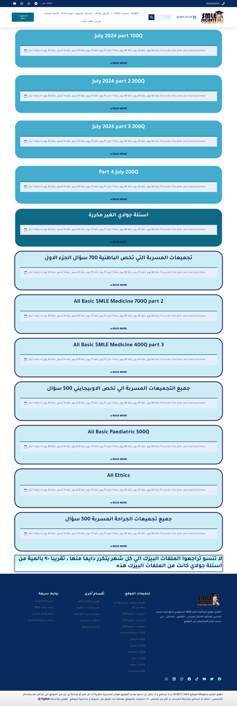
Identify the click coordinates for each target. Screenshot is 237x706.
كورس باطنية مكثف (91, 21)
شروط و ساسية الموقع (84, 699)
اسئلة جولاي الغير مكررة (118, 215)
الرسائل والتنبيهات (83, 13)
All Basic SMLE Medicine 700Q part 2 (118, 302)
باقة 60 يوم (153, 50)
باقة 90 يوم (126, 50)
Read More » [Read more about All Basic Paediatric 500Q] (118, 459)
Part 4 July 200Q (118, 172)
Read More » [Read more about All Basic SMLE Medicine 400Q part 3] (118, 372)
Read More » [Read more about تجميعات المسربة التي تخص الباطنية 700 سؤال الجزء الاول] (118, 285)
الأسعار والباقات (101, 13)
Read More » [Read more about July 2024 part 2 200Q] (118, 109)
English (135, 13)
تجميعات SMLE (120, 13)
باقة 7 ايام (113, 50)
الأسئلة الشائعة (51, 13)
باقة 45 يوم (139, 50)
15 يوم (103, 50)
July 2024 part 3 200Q (118, 127)
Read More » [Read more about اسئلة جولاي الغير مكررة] (118, 242)
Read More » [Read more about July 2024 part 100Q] (118, 63)
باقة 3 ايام (34, 50)
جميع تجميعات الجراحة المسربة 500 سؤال (118, 519)
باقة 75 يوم (92, 50)
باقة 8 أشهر (78, 50)
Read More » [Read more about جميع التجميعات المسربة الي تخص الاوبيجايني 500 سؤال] (118, 416)
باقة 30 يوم (50, 50)
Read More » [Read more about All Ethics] (118, 503)
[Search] (151, 17)
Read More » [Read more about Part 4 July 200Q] (118, 199)
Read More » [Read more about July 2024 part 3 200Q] (118, 154)
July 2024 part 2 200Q (118, 82)
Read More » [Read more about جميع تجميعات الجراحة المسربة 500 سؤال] (118, 546)
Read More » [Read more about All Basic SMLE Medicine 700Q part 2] (118, 329)
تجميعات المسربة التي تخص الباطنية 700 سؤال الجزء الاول (118, 258)
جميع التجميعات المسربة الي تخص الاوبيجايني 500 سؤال (118, 389)
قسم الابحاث (66, 13)
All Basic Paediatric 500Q (118, 432)
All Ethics (118, 476)
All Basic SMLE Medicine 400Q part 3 (118, 345)
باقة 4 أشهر (64, 50)
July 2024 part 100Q (118, 36)
